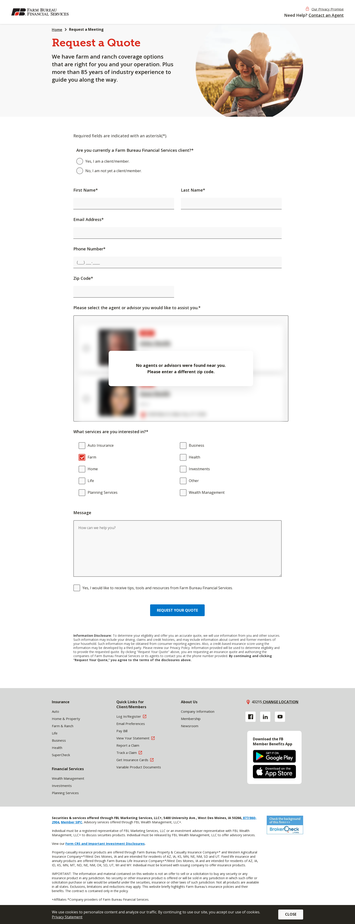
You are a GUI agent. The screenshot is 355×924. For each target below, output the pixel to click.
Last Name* (193, 190)
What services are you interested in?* (110, 431)
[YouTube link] (280, 717)
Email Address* (88, 219)
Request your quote (177, 610)
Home (57, 29)
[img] (40, 12)
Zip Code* (83, 278)
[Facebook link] (250, 717)
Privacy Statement (67, 916)
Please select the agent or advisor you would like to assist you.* (137, 307)
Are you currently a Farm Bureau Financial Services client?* (135, 150)
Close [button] (290, 914)
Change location (280, 701)
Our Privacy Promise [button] (328, 9)
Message (82, 512)
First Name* (85, 190)
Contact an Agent (326, 15)
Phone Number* (89, 249)
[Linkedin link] (265, 717)
